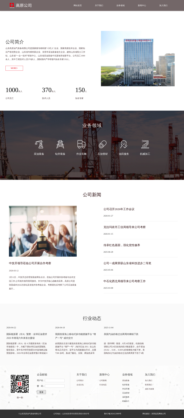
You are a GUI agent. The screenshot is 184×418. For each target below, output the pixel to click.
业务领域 (120, 5)
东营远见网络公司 (158, 414)
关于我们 (99, 5)
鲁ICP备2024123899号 (112, 414)
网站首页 (78, 5)
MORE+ (14, 68)
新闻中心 (142, 5)
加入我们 (163, 5)
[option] (26, 340)
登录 (41, 392)
